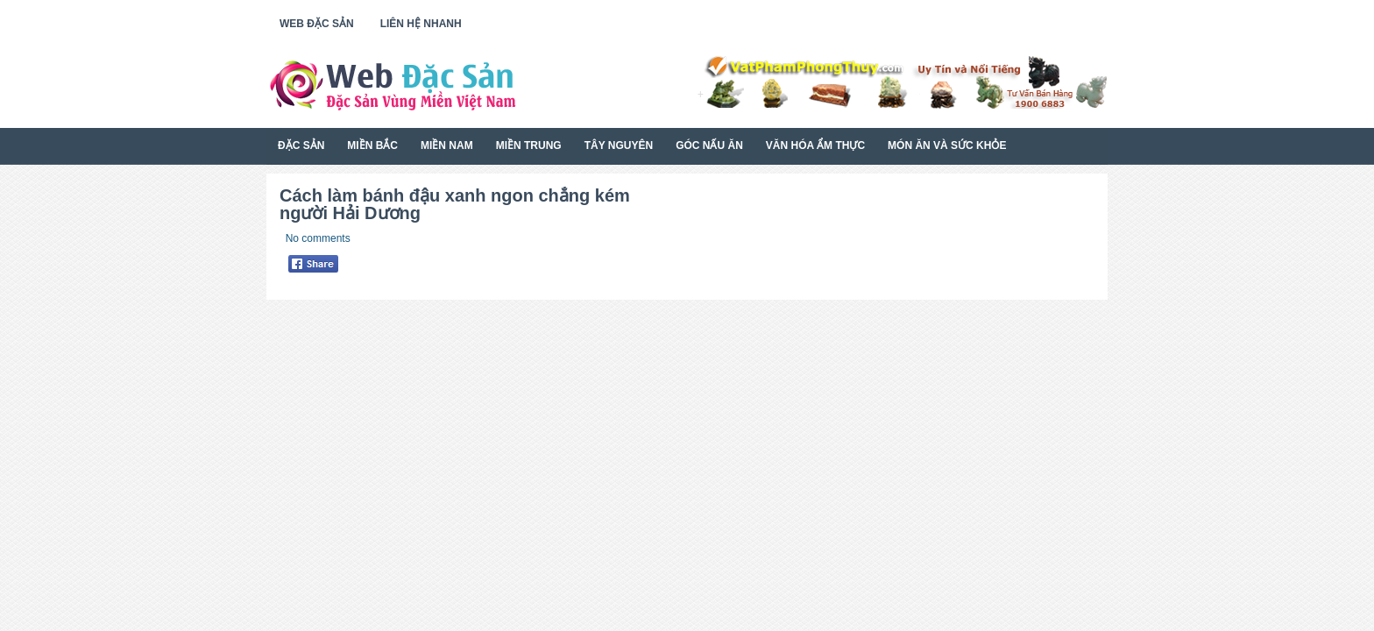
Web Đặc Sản (317, 24)
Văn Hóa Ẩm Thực (815, 145)
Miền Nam (447, 145)
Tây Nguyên (618, 145)
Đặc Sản (301, 145)
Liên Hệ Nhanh (421, 24)
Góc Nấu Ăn (709, 145)
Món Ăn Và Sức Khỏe (947, 145)
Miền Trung (529, 145)
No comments (318, 238)
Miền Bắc (372, 145)
